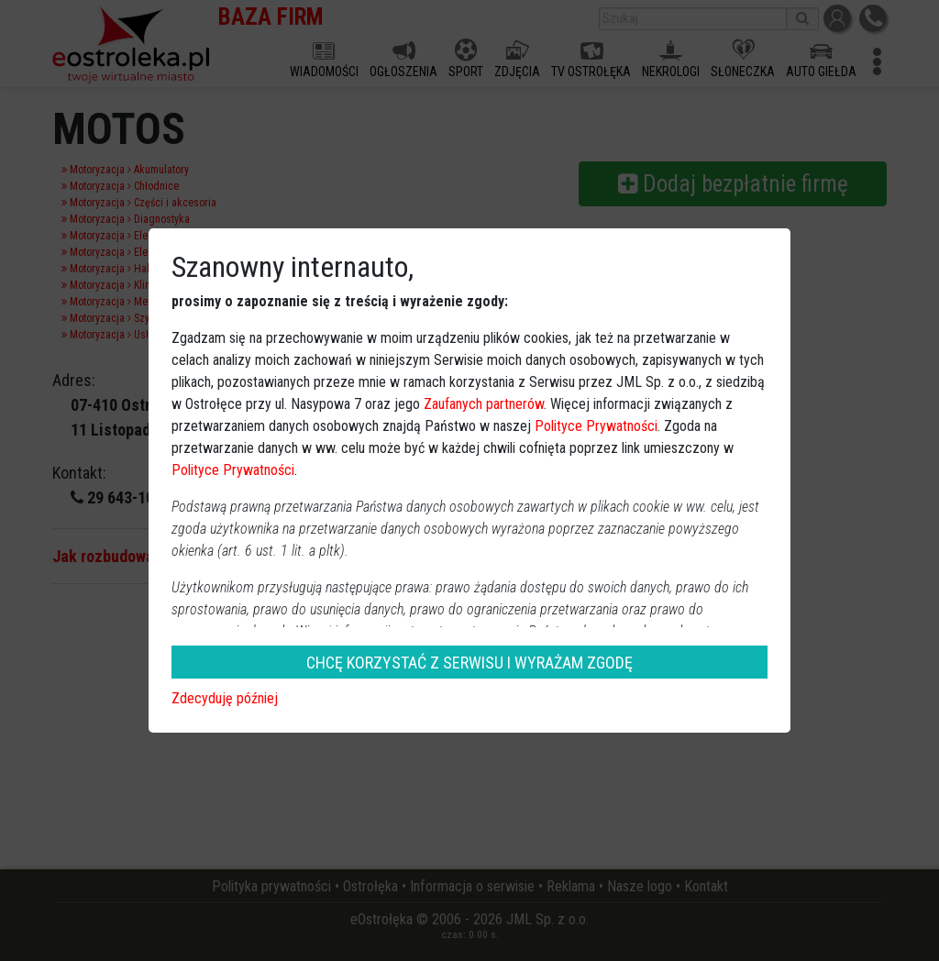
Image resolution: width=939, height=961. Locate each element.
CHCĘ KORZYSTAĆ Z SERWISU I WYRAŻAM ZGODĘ (469, 662)
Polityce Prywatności (596, 426)
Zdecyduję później (224, 698)
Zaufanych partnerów (484, 404)
